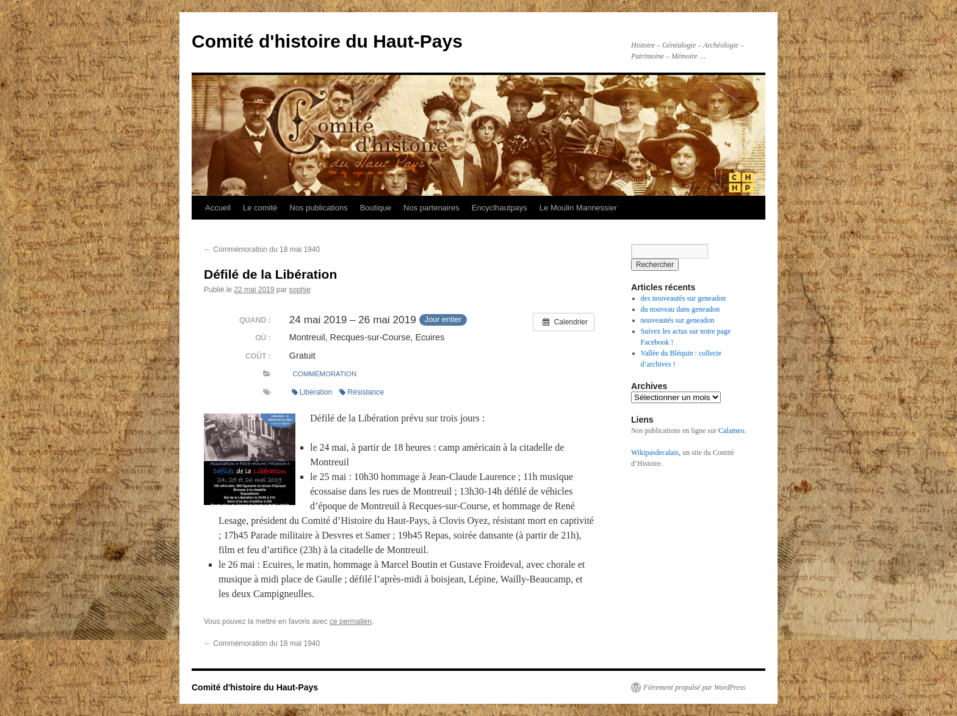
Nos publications (318, 207)
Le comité (260, 207)
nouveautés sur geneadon (678, 320)
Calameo (731, 430)
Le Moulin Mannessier (578, 207)
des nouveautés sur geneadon (683, 298)
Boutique (375, 207)
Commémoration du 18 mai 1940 (262, 249)
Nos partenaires (431, 207)
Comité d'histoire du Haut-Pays (327, 41)
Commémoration (325, 374)
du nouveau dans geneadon (680, 309)
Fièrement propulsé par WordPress (694, 687)
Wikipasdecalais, (656, 452)
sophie (299, 289)
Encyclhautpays (499, 207)
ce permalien (351, 621)
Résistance (361, 392)
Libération (312, 392)
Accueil (218, 207)
